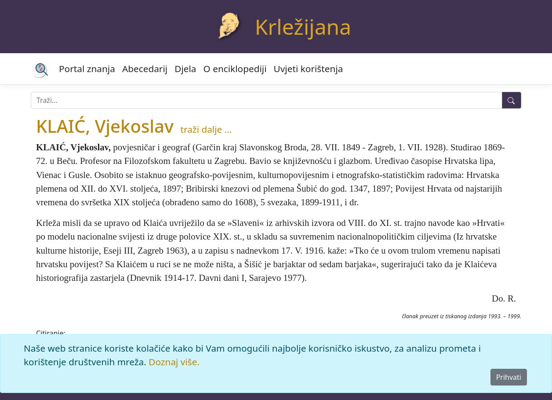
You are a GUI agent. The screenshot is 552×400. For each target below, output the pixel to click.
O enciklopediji (235, 68)
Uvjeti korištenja (308, 68)
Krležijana (303, 26)
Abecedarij (144, 68)
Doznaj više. (174, 362)
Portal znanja (87, 68)
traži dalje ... (206, 129)
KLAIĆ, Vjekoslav (105, 126)
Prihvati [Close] (508, 377)
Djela (185, 68)
